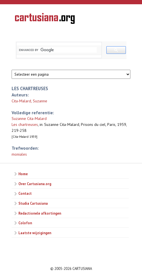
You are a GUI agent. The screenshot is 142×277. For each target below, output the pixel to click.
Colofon (25, 223)
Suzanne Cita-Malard (29, 118)
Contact (25, 193)
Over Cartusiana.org (34, 183)
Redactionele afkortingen (39, 213)
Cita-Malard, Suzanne (29, 100)
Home (23, 174)
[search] (58, 50)
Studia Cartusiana (33, 203)
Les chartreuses (25, 124)
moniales (19, 154)
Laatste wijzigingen (34, 233)
